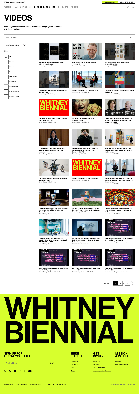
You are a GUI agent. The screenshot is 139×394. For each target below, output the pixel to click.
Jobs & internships (99, 367)
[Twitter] (24, 371)
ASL (8, 72)
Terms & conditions (21, 384)
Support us (96, 361)
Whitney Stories (11, 96)
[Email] (25, 363)
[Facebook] (14, 371)
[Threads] (10, 371)
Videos (18, 17)
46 (127, 283)
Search (133, 7)
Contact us (74, 364)
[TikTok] (19, 371)
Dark (48, 384)
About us (118, 361)
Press (73, 371)
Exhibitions (10, 82)
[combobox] (69, 37)
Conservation (10, 77)
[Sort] (15, 45)
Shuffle (127, 7)
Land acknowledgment (122, 364)
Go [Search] (131, 37)
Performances (11, 87)
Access (9, 62)
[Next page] (132, 283)
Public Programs (11, 91)
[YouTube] (30, 371)
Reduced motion (59, 384)
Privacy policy (8, 384)
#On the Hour (124, 242)
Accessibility (74, 361)
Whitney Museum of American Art (15, 2)
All (7, 57)
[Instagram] (5, 371)
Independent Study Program (102, 371)
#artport (116, 242)
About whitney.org (35, 384)
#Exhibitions (50, 66)
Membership (97, 364)
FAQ (72, 367)
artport (8, 67)
